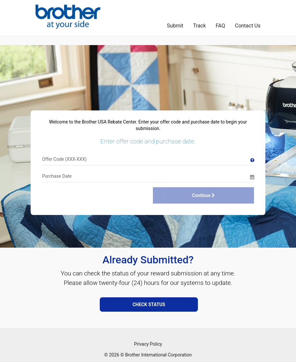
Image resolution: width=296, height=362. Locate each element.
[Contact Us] (247, 24)
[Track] (199, 24)
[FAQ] (220, 24)
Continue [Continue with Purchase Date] (203, 195)
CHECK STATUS (148, 304)
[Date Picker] (252, 176)
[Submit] (175, 24)
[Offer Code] (146, 159)
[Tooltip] (252, 159)
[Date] (146, 176)
